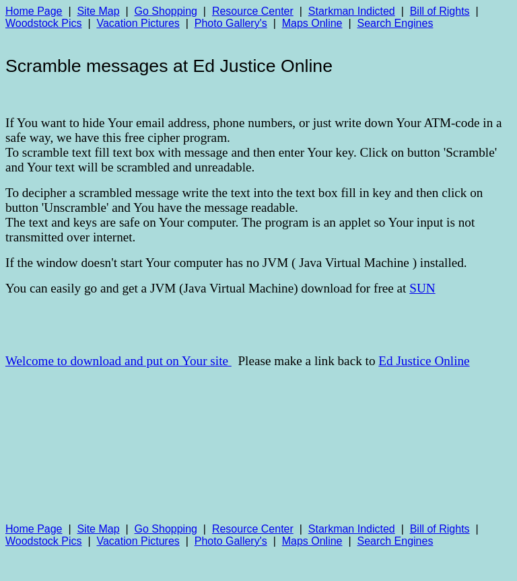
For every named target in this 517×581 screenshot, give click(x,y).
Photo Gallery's (231, 23)
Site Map (98, 11)
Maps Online (312, 23)
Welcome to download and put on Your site (118, 361)
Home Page (34, 11)
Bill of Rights (440, 11)
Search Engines (395, 23)
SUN (422, 288)
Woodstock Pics (43, 23)
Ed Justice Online (423, 361)
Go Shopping (166, 11)
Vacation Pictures (137, 23)
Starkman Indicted (351, 11)
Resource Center (253, 11)
